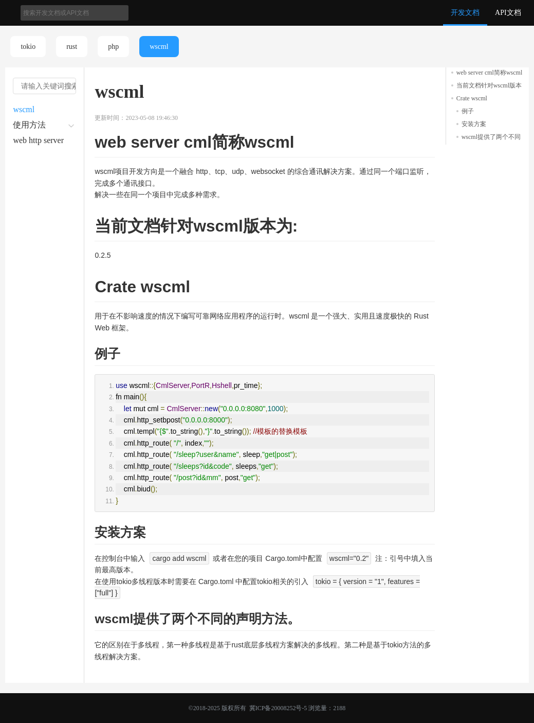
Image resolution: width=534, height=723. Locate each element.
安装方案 (474, 124)
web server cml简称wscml (489, 72)
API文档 (508, 12)
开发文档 (465, 12)
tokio (28, 46)
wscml (159, 46)
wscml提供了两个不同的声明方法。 (491, 137)
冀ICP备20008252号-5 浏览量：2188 (297, 708)
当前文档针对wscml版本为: (489, 86)
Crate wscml (471, 98)
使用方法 (29, 124)
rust (71, 46)
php (113, 46)
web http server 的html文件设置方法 (41, 142)
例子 (468, 111)
